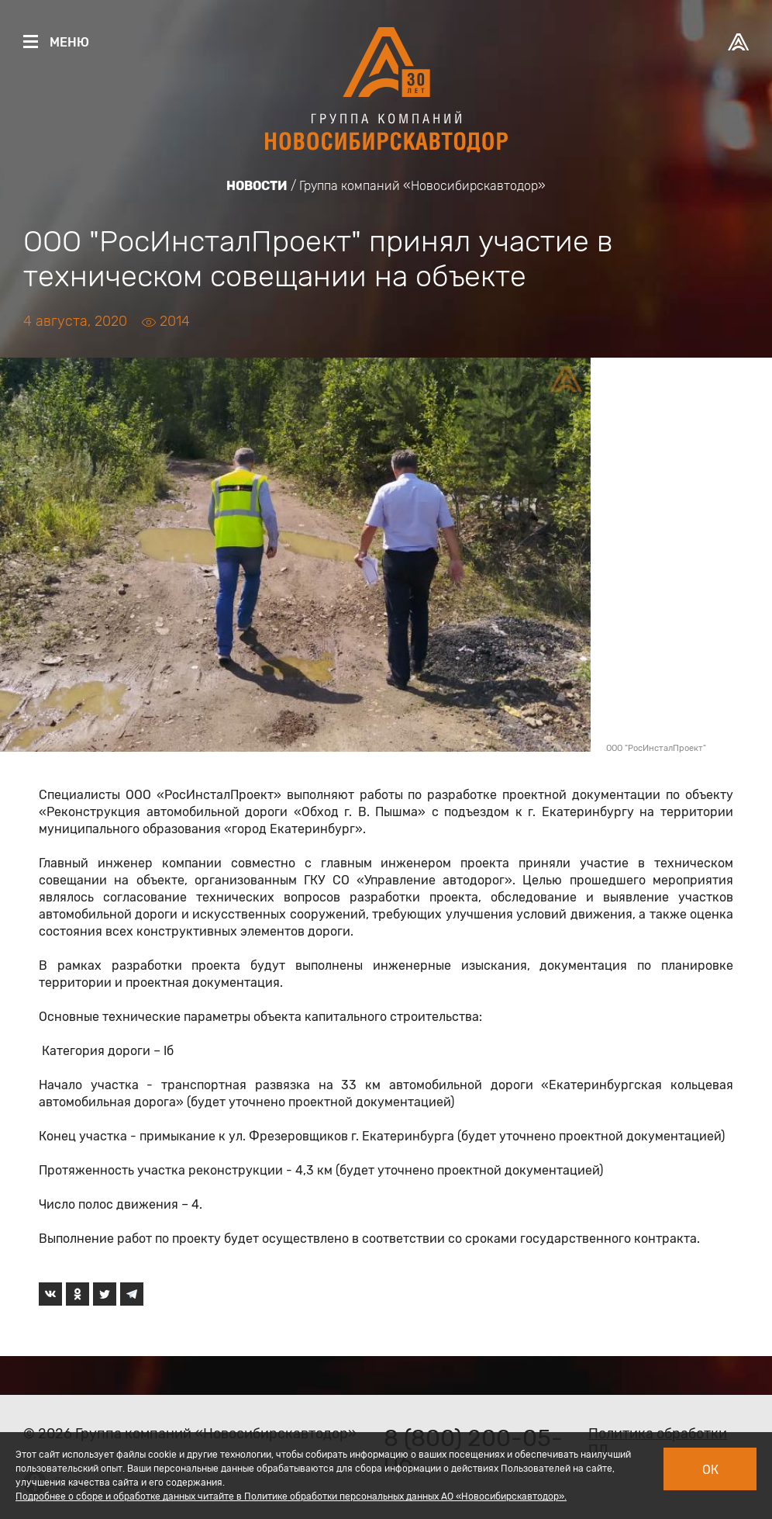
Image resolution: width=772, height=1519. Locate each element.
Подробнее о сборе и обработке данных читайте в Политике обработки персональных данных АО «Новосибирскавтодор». (291, 1496)
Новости (257, 185)
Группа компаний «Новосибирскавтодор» (422, 185)
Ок (710, 1469)
